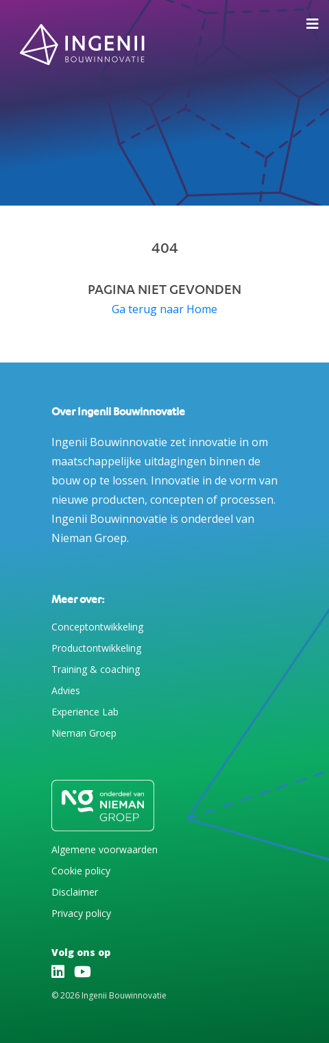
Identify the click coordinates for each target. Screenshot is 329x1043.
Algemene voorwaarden (104, 849)
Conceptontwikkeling (97, 626)
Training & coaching (95, 669)
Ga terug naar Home (164, 309)
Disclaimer (74, 891)
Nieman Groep (84, 732)
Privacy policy (81, 913)
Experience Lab (85, 711)
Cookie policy (80, 870)
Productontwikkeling (96, 647)
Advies (65, 690)
